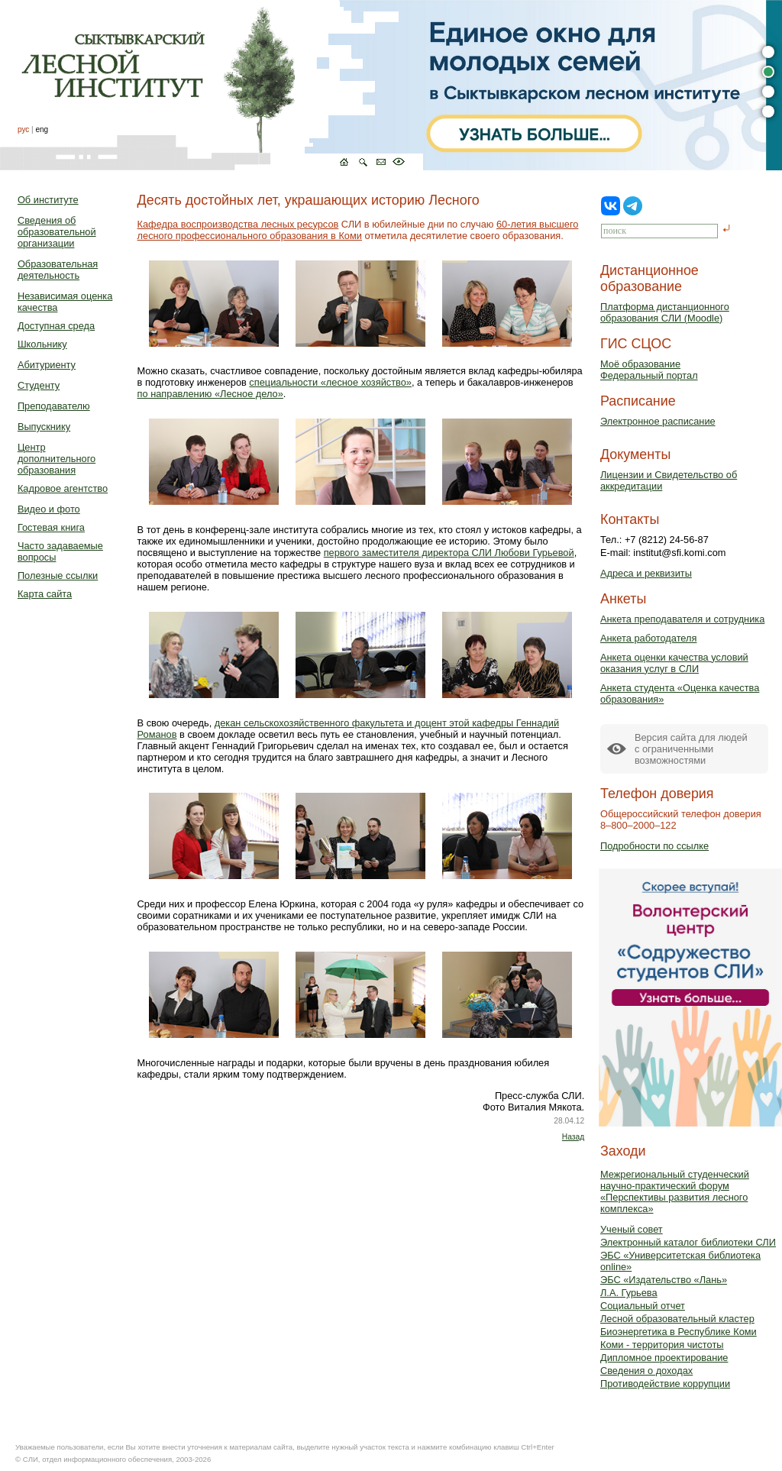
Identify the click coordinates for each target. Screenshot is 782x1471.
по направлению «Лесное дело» (210, 393)
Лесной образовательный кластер (677, 1318)
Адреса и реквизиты (646, 573)
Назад (573, 1137)
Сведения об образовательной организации (57, 232)
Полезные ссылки (58, 575)
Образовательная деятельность (58, 269)
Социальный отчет (642, 1305)
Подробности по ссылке (654, 846)
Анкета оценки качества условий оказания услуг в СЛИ (674, 662)
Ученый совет (631, 1229)
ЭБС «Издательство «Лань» (663, 1279)
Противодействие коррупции (665, 1383)
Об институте (48, 199)
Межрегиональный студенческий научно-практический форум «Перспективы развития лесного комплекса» (674, 1191)
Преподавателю (54, 406)
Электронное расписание (658, 421)
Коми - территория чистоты (662, 1344)
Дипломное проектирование (664, 1357)
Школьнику (42, 344)
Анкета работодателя (648, 638)
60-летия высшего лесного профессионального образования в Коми (358, 229)
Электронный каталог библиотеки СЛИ (688, 1242)
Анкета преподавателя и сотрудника (682, 619)
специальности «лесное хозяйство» (330, 382)
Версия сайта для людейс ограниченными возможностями (691, 749)
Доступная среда (56, 325)
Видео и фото (49, 509)
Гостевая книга (51, 527)
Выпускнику (44, 426)
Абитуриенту (47, 364)
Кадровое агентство (63, 488)
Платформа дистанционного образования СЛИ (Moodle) (664, 312)
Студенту (39, 385)
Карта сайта (45, 594)
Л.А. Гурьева (629, 1292)
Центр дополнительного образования (56, 458)
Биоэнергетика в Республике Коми (678, 1331)
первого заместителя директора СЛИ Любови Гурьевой (449, 552)
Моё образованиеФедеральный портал (649, 369)
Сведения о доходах (646, 1370)
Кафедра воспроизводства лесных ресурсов (238, 224)
